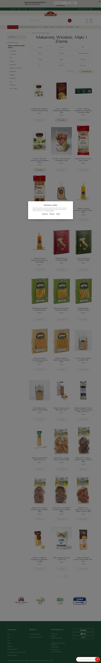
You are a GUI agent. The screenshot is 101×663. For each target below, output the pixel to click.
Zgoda (58, 214)
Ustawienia (45, 214)
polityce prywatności (50, 210)
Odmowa (52, 214)
